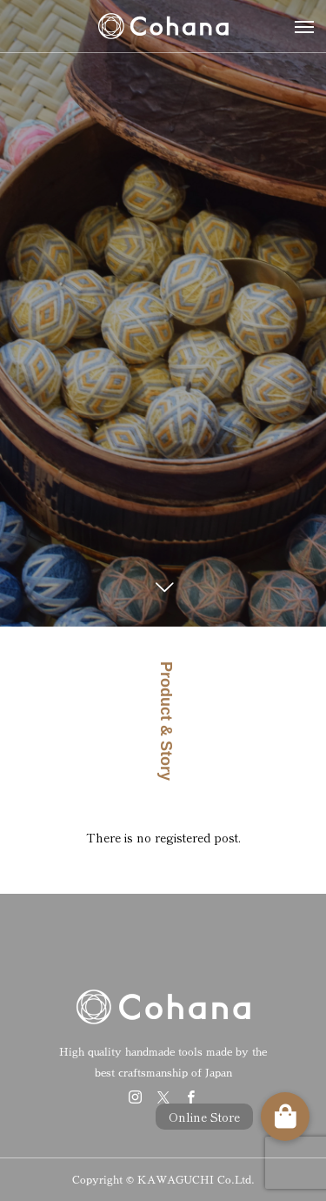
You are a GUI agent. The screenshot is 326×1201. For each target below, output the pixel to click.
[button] (285, 1116)
